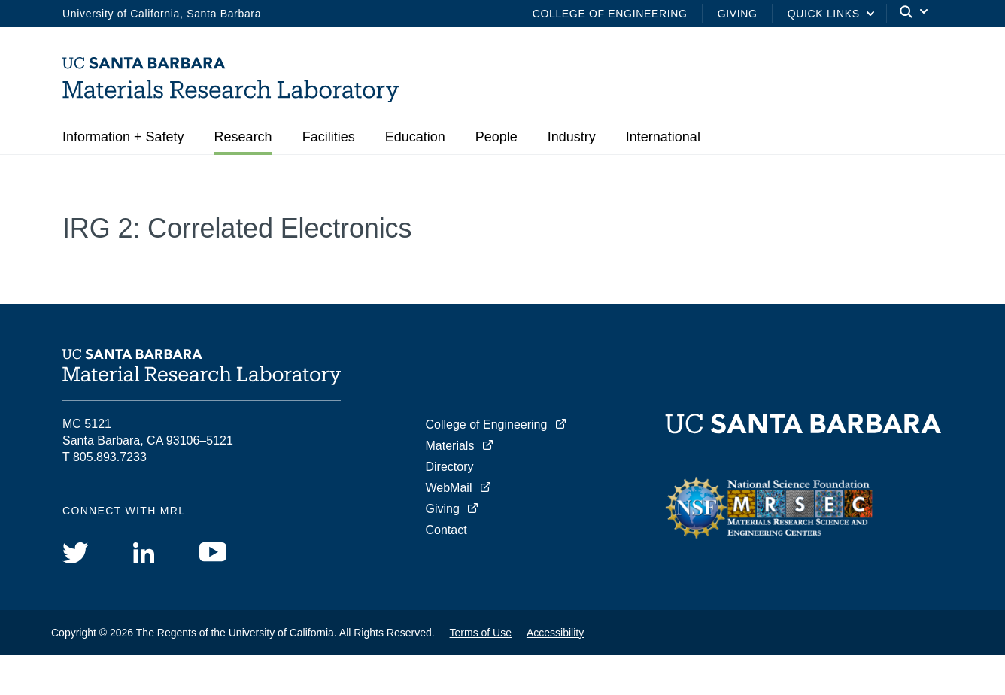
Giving (738, 14)
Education (415, 136)
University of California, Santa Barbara (161, 14)
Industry (572, 136)
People (496, 136)
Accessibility (555, 633)
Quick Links (824, 14)
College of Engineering (610, 14)
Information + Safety (123, 136)
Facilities (328, 136)
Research (243, 136)
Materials (450, 445)
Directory (450, 466)
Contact (446, 530)
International (663, 136)
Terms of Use (481, 633)
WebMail (449, 487)
